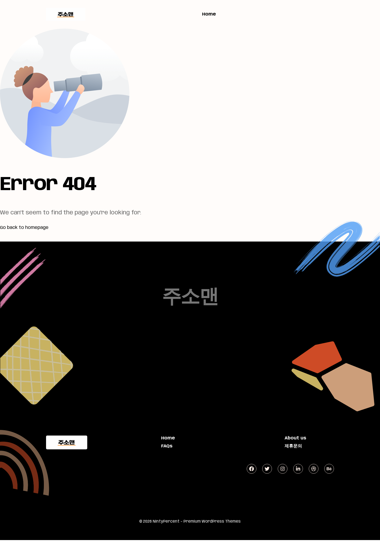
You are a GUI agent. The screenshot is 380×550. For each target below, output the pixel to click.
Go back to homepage (31, 227)
